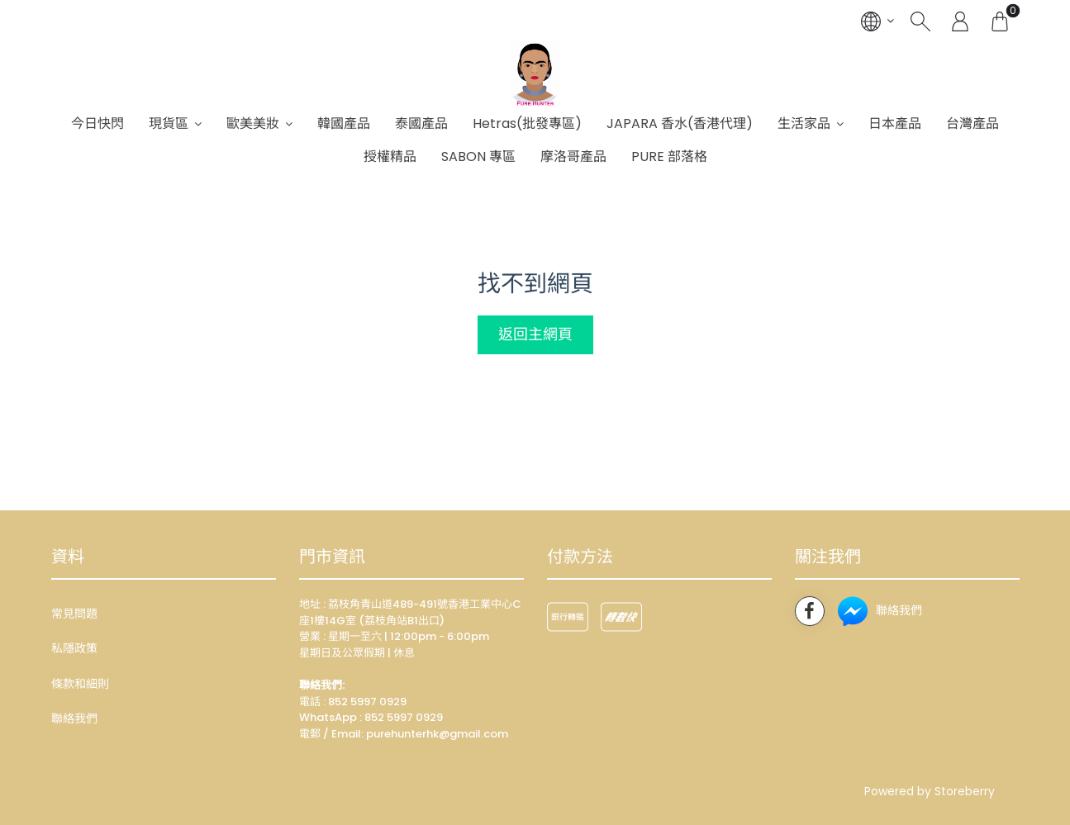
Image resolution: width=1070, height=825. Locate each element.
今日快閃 (97, 123)
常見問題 (74, 613)
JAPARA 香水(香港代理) (679, 123)
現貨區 (168, 123)
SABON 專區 (478, 156)
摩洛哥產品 (573, 156)
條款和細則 (80, 684)
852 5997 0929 (403, 717)
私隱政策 (74, 648)
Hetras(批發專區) (527, 123)
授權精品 (390, 156)
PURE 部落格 (669, 156)
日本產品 (894, 123)
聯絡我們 (74, 718)
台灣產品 (972, 123)
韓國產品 (343, 123)
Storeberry (964, 791)
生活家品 (804, 123)
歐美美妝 (252, 123)
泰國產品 (421, 123)
